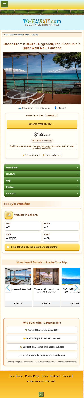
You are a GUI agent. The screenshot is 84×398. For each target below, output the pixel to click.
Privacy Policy (32, 375)
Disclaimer (55, 375)
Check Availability (40, 124)
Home (12, 375)
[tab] (42, 167)
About (20, 375)
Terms (45, 375)
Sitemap (67, 375)
